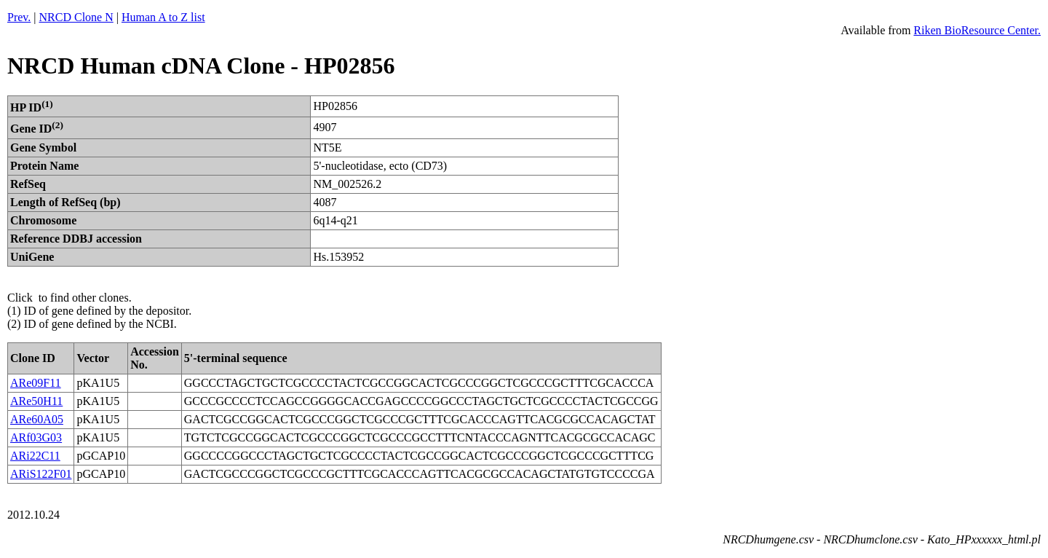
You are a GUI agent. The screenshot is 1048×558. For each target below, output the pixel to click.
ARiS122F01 (40, 474)
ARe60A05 (36, 419)
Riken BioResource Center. (977, 30)
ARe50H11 (36, 401)
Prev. (19, 17)
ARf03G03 (36, 437)
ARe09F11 (35, 383)
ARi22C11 (35, 455)
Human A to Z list (163, 17)
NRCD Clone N (76, 17)
